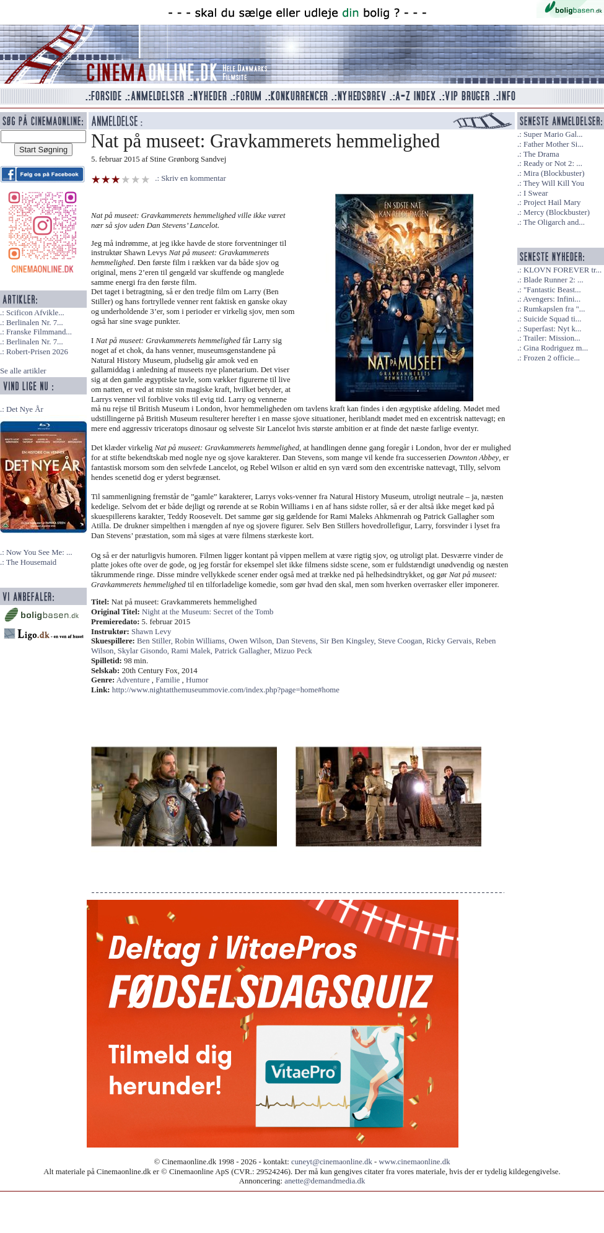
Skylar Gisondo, (144, 651)
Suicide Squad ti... (552, 319)
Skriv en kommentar (193, 178)
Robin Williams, (202, 641)
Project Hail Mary (551, 202)
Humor (197, 680)
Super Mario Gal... (553, 134)
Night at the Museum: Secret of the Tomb (207, 612)
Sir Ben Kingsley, (349, 641)
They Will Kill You (553, 183)
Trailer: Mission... (551, 338)
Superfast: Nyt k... (552, 329)
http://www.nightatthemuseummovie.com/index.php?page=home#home (225, 690)
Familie (167, 680)
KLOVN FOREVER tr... (562, 270)
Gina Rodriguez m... (555, 348)
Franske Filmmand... (39, 332)
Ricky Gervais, (451, 641)
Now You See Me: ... (39, 552)
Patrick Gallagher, (244, 651)
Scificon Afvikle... (35, 312)
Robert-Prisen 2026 (37, 351)
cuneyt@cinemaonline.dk (331, 1161)
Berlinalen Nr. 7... (34, 322)
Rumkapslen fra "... (554, 309)
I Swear (535, 193)
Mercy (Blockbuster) (556, 212)
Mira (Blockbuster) (553, 173)
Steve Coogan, (402, 641)
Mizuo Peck (293, 651)
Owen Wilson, (252, 641)
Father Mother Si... (553, 144)
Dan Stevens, (298, 641)
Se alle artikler (23, 371)
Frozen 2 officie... (551, 358)
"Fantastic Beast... (552, 289)
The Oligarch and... (554, 222)
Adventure (133, 680)
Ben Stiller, (156, 641)
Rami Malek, (192, 651)
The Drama (541, 154)
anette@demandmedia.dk (324, 1181)
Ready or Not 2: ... (552, 163)
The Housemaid (31, 562)
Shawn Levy (151, 631)
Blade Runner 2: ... (553, 280)
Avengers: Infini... (551, 299)
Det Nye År (24, 409)
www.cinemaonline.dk (414, 1161)
